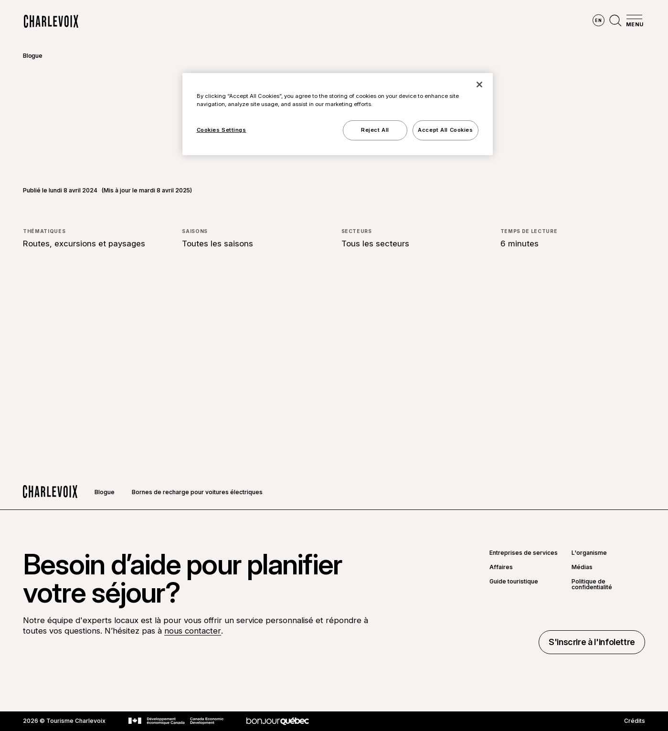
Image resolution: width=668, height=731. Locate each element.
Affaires (501, 567)
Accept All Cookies (445, 130)
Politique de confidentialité (592, 584)
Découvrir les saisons (299, 21)
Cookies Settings (221, 130)
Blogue (32, 56)
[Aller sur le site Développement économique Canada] (175, 721)
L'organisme (589, 553)
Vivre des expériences (393, 21)
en (598, 20)
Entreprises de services (523, 553)
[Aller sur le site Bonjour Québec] (277, 721)
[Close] (479, 84)
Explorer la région (210, 21)
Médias (582, 567)
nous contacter (192, 631)
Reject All (375, 130)
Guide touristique (513, 582)
